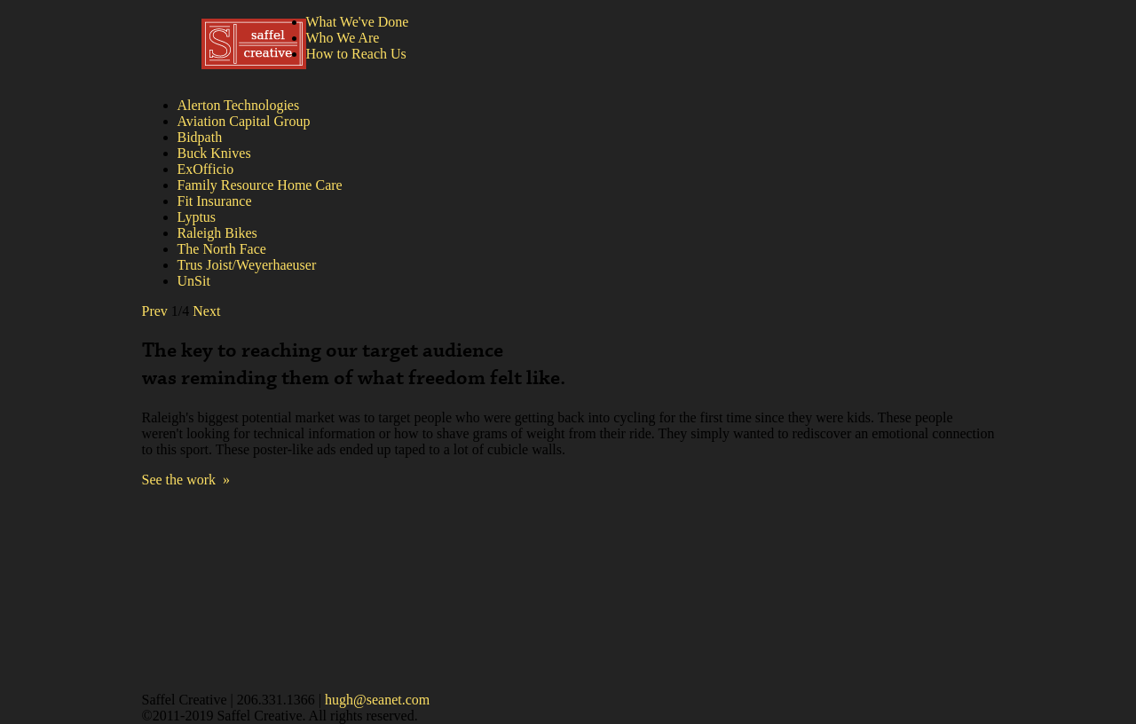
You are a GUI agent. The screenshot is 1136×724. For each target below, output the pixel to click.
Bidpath (200, 137)
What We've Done (357, 21)
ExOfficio (206, 169)
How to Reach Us (356, 53)
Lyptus (197, 216)
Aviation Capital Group (244, 121)
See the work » (186, 479)
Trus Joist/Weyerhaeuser (247, 264)
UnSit (194, 280)
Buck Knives (214, 153)
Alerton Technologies (239, 105)
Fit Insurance (215, 201)
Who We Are (343, 37)
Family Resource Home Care (260, 185)
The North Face (222, 248)
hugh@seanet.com (377, 699)
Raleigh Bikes (217, 232)
